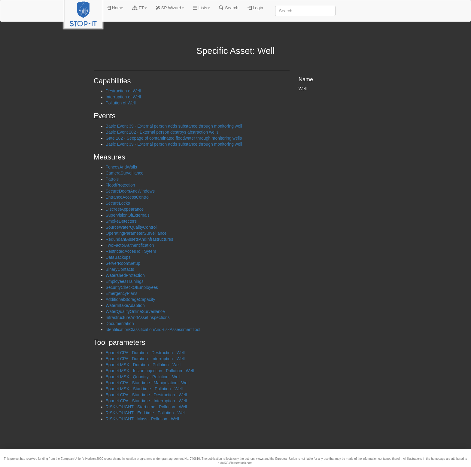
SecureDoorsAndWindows (130, 191)
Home (115, 7)
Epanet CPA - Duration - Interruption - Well (145, 358)
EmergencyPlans (122, 293)
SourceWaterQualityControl (131, 227)
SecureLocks (118, 203)
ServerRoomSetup (123, 263)
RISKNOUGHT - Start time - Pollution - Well (146, 406)
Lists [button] (201, 7)
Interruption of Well (123, 96)
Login (255, 7)
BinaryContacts (120, 269)
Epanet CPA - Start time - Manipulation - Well (148, 382)
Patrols (112, 179)
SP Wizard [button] (170, 7)
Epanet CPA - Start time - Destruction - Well (146, 394)
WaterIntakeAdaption (125, 305)
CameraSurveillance (125, 173)
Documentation (120, 323)
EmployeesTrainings (125, 281)
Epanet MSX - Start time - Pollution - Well (144, 388)
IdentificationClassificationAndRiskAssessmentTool (153, 329)
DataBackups (118, 257)
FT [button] (139, 7)
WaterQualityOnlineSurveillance (135, 311)
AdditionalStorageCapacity (130, 299)
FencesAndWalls (121, 167)
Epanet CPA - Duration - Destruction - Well (145, 352)
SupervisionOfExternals (128, 215)
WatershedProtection (125, 275)
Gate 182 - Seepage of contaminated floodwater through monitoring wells (174, 138)
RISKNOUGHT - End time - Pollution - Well (146, 412)
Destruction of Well (123, 90)
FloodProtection (120, 185)
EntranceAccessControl (128, 197)
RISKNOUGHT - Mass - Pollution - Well (142, 418)
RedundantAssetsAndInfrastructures (139, 239)
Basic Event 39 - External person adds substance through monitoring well (174, 126)
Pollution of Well (121, 103)
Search (228, 7)
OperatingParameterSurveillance (136, 233)
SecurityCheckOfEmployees (132, 287)
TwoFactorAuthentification (130, 245)
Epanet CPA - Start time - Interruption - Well (146, 400)
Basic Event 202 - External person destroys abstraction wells (162, 132)
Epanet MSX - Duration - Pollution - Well (143, 364)
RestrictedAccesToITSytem (131, 251)
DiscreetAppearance (125, 209)
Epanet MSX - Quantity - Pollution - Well (143, 376)
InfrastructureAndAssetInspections (138, 317)
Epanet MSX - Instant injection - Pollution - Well (150, 370)
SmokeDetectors (121, 221)
